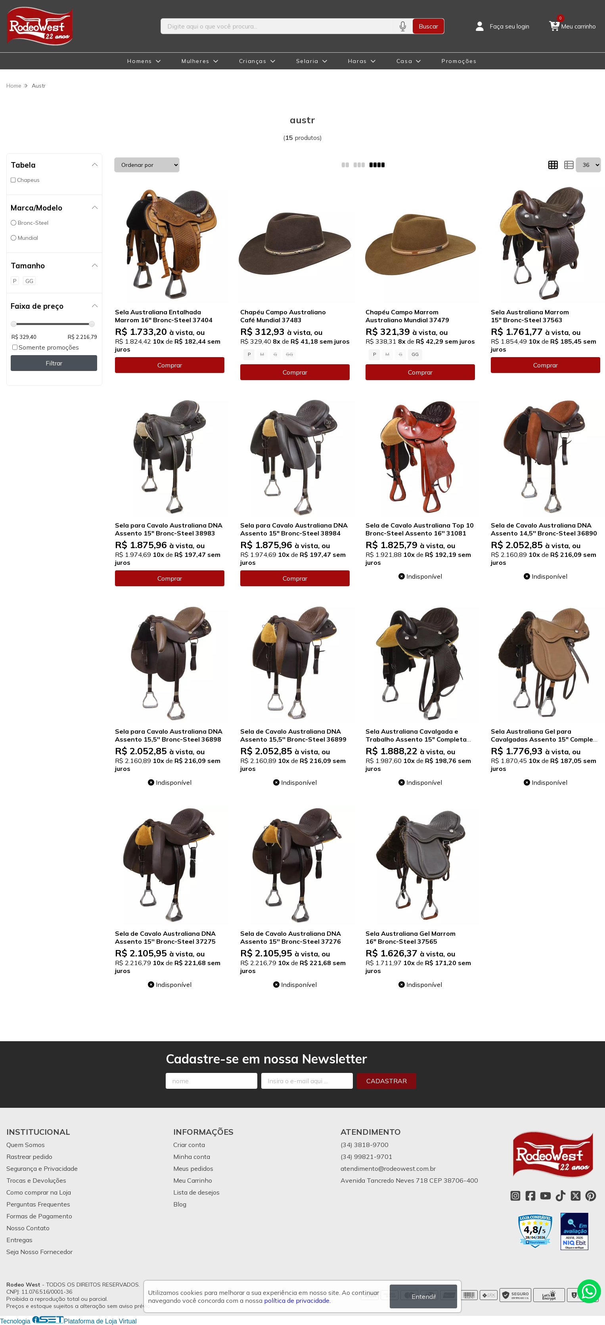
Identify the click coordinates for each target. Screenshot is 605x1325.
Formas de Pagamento (39, 1216)
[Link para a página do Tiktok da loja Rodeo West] (560, 1195)
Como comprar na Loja (38, 1192)
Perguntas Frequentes (38, 1204)
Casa (404, 61)
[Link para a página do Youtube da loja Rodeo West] (545, 1195)
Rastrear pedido (29, 1157)
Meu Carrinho (192, 1180)
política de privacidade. (297, 1300)
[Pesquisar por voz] (402, 26)
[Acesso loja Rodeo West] (501, 26)
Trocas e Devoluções (36, 1180)
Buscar (428, 26)
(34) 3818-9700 (365, 1145)
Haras (357, 61)
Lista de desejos (196, 1192)
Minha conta (191, 1157)
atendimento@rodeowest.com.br (388, 1168)
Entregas (19, 1240)
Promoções (459, 61)
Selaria (307, 61)
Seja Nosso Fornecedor (39, 1252)
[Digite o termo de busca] (276, 26)
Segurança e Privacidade (42, 1168)
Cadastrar (386, 1081)
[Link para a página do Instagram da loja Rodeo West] (515, 1195)
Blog (179, 1204)
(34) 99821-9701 (366, 1157)
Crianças (253, 61)
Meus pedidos (193, 1168)
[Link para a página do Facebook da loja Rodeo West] (530, 1195)
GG (415, 354)
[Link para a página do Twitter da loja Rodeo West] (575, 1195)
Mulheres (196, 61)
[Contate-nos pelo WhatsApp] (589, 1291)
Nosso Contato (28, 1228)
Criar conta (189, 1145)
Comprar (169, 365)
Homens (139, 61)
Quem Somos (25, 1145)
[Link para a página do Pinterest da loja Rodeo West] (590, 1195)
